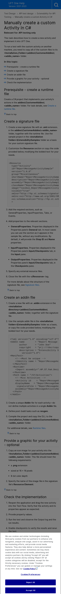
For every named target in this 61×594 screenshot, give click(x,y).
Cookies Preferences (30, 576)
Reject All (30, 584)
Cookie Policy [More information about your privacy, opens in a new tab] (29, 571)
